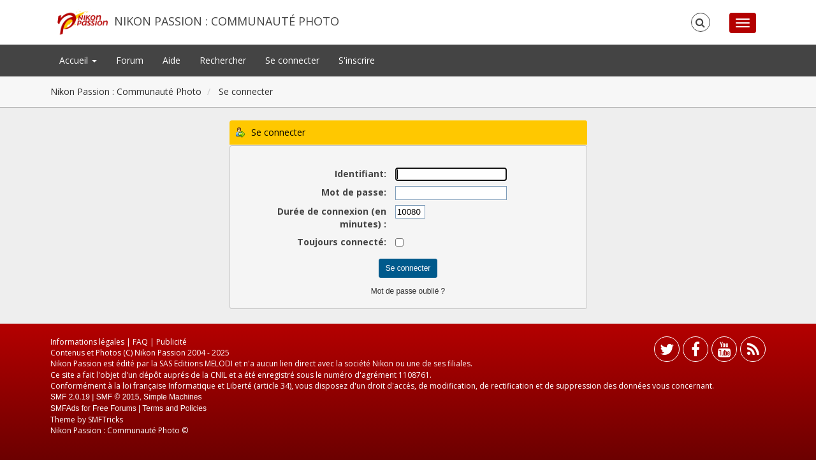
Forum (129, 60)
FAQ (140, 341)
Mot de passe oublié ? (408, 291)
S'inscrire (357, 60)
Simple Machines (172, 396)
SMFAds (64, 408)
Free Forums (114, 408)
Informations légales (87, 341)
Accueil (78, 60)
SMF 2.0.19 (70, 396)
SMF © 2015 (118, 396)
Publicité (171, 341)
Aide (171, 60)
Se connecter (292, 60)
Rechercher (223, 60)
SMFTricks (105, 419)
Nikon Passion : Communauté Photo (226, 21)
